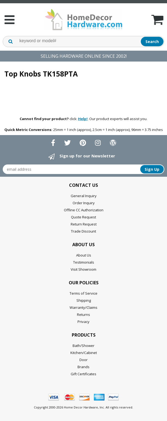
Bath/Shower (83, 345)
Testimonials (83, 262)
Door (83, 359)
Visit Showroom (83, 269)
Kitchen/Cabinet (83, 352)
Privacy (83, 321)
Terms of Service (83, 293)
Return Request (84, 224)
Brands (83, 366)
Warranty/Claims (83, 307)
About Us (83, 255)
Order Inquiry (84, 202)
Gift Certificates (83, 373)
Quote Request (83, 217)
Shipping (83, 300)
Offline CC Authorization (83, 210)
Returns (83, 314)
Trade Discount (83, 231)
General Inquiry (84, 195)
